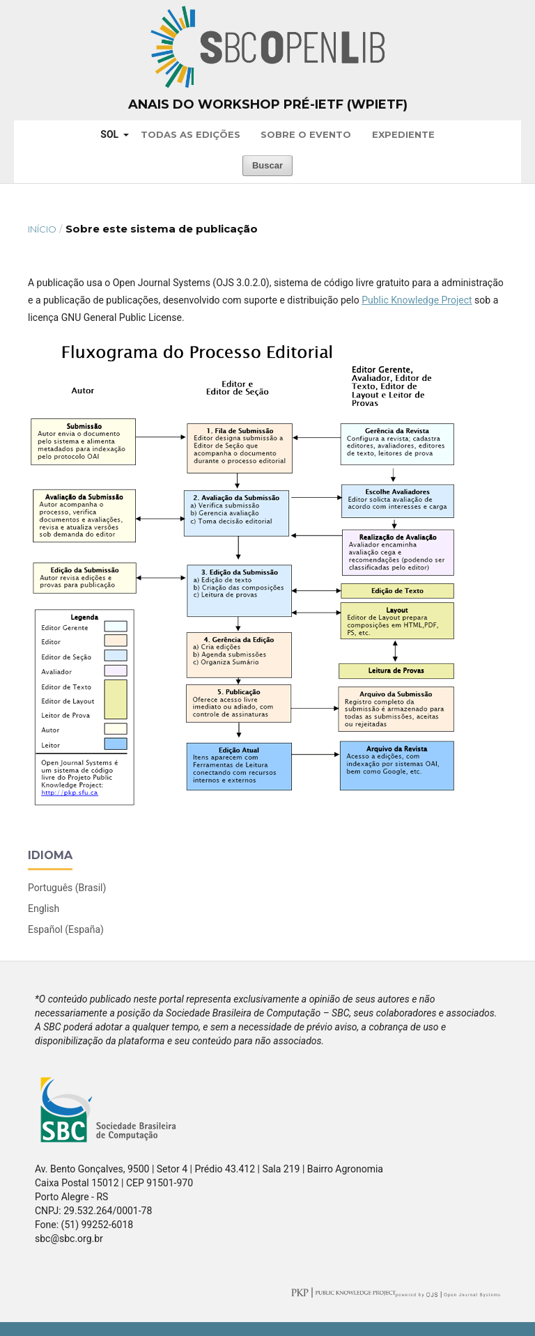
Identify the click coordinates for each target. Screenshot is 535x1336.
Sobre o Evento (306, 134)
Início (42, 229)
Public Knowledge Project (417, 300)
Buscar (267, 165)
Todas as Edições (190, 134)
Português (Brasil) (67, 887)
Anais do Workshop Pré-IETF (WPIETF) (268, 104)
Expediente (403, 134)
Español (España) (66, 929)
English (43, 908)
